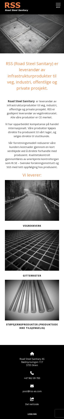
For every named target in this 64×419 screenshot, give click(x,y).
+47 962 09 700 (32, 378)
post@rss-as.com (32, 391)
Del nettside (32, 401)
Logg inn (32, 414)
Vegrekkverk (32, 225)
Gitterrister (32, 275)
